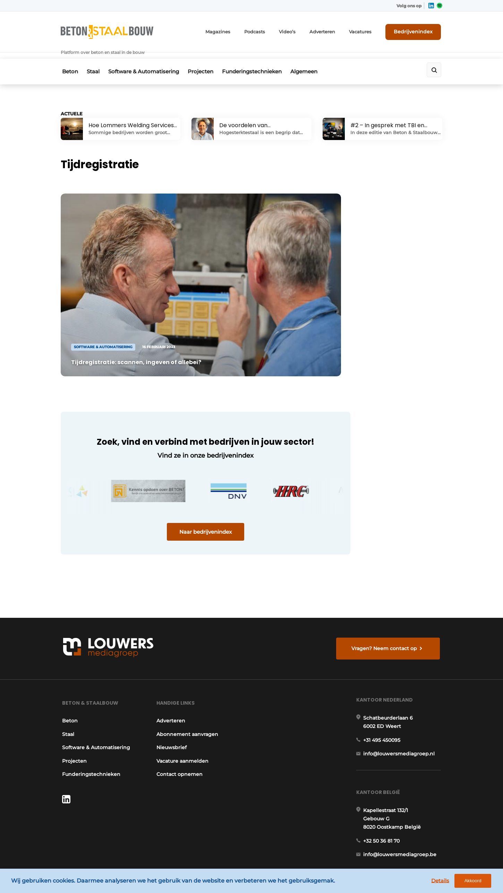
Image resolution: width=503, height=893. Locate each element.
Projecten (206, 61)
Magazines (231, 30)
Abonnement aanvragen (187, 669)
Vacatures (366, 30)
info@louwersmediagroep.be (401, 796)
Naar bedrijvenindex (193, 495)
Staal (94, 61)
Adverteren (330, 30)
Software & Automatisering (147, 61)
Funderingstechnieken (260, 61)
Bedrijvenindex (416, 30)
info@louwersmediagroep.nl (400, 692)
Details (444, 881)
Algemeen (314, 61)
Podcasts (265, 30)
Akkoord (477, 882)
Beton (69, 61)
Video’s (297, 30)
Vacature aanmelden (182, 696)
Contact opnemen (179, 709)
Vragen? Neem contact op (385, 579)
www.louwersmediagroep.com (403, 832)
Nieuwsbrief (171, 683)
